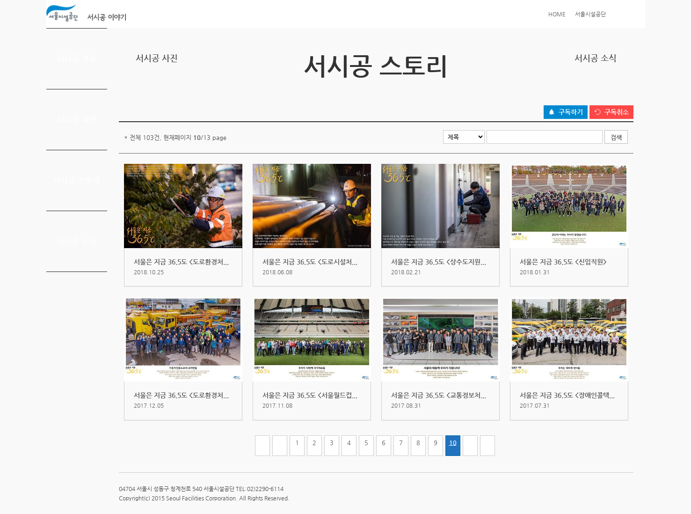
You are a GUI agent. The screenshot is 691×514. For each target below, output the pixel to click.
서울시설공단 (590, 14)
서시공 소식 (76, 241)
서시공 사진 (76, 119)
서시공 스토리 (76, 180)
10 (453, 442)
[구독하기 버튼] (566, 112)
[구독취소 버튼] (611, 112)
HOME (557, 14)
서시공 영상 (76, 58)
